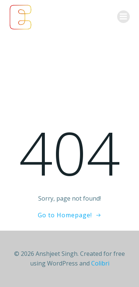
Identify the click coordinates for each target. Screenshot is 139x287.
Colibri (100, 263)
